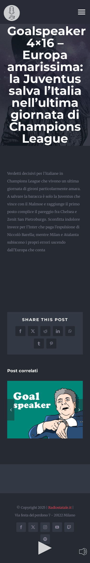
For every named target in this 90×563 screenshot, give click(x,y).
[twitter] (33, 527)
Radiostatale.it (60, 507)
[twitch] (69, 527)
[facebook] (21, 527)
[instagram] (45, 527)
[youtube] (57, 527)
